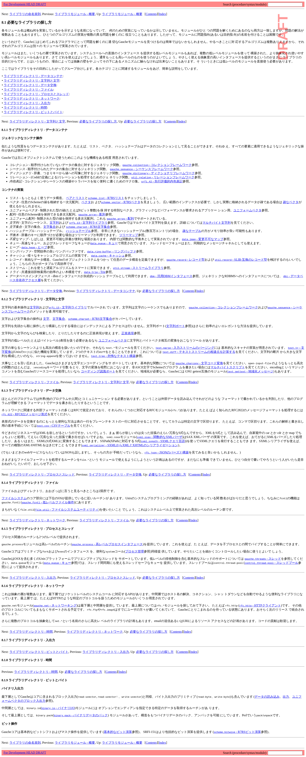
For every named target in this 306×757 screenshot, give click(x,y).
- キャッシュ (108, 255)
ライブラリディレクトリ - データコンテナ (33, 76)
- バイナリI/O (58, 708)
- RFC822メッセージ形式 (24, 414)
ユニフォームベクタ (247, 210)
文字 (46, 318)
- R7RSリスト (106, 198)
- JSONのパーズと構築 (166, 452)
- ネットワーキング (54, 605)
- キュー (103, 243)
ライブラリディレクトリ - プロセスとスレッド (36, 94)
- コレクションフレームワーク (157, 165)
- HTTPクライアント (260, 605)
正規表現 (127, 333)
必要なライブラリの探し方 (98, 121)
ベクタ (86, 202)
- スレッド (263, 558)
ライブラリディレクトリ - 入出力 (27, 103)
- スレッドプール (271, 562)
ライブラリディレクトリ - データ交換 (30, 85)
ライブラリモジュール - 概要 (75, 14)
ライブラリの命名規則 (25, 14)
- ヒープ (34, 247)
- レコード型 (185, 259)
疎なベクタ (291, 202)
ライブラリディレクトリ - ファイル (28, 89)
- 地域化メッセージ (250, 371)
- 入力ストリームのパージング (185, 347)
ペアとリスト (75, 198)
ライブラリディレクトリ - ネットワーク (32, 98)
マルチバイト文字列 (216, 222)
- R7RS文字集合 (88, 226)
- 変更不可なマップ (202, 239)
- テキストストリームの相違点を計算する (198, 351)
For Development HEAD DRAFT (25, 4)
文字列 (54, 222)
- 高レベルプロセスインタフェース (107, 544)
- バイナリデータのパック (81, 715)
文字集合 (49, 226)
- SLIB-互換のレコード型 (241, 259)
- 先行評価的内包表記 (162, 181)
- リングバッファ (111, 251)
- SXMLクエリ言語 (163, 441)
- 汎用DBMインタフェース (171, 276)
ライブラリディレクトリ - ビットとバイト (33, 112)
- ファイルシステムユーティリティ (67, 509)
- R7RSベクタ (120, 202)
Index (162, 14)
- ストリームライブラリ (138, 267)
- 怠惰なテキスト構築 (113, 356)
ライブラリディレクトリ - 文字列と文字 (32, 80)
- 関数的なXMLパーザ (159, 437)
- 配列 (92, 214)
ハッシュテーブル (78, 231)
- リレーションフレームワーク (163, 177)
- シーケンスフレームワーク (141, 169)
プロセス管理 (134, 551)
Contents (151, 14)
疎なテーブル (191, 231)
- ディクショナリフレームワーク (158, 173)
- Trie (94, 272)
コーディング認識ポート (98, 371)
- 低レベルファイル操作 (48, 502)
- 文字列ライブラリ (88, 222)
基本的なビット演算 (118, 732)
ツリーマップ (128, 235)
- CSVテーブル (53, 425)
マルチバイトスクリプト (227, 367)
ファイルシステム (14, 498)
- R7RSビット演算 (237, 732)
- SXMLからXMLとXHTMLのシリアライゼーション (130, 445)
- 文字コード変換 (199, 363)
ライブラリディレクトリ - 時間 (25, 107)
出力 (286, 696)
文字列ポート (175, 326)
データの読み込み (267, 696)
